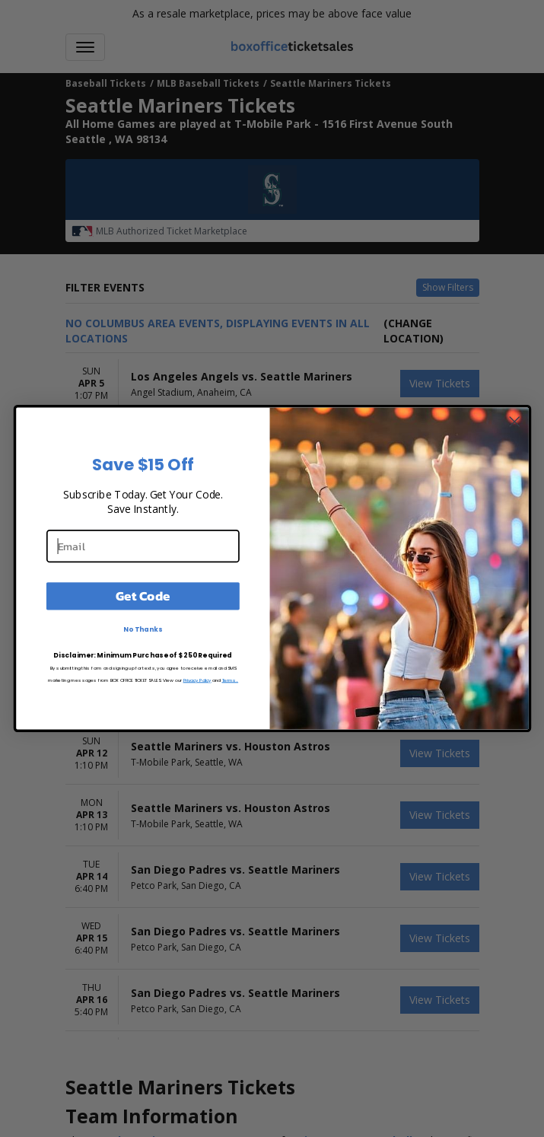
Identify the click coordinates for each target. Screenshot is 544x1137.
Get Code (143, 596)
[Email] (142, 546)
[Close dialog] (514, 421)
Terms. (229, 680)
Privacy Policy (197, 680)
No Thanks (142, 629)
